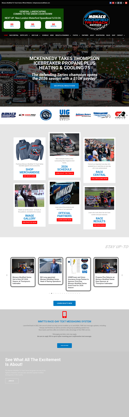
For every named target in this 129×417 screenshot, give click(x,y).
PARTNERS (85, 35)
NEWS (52, 35)
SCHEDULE (45, 35)
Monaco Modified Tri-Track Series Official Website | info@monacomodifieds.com (26, 3)
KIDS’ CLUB (36, 35)
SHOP (113, 35)
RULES (108, 35)
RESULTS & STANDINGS (63, 35)
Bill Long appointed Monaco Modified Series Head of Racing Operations (78, 279)
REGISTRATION (100, 35)
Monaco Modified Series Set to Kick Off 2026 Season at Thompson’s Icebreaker (49, 280)
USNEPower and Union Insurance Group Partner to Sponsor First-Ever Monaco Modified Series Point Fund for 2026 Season (106, 282)
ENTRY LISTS (25, 35)
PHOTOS (76, 35)
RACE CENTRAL (13, 35)
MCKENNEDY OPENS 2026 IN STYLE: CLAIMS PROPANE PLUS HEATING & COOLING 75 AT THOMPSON (23, 281)
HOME (6, 35)
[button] (2, 72)
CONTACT (121, 35)
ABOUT (92, 35)
